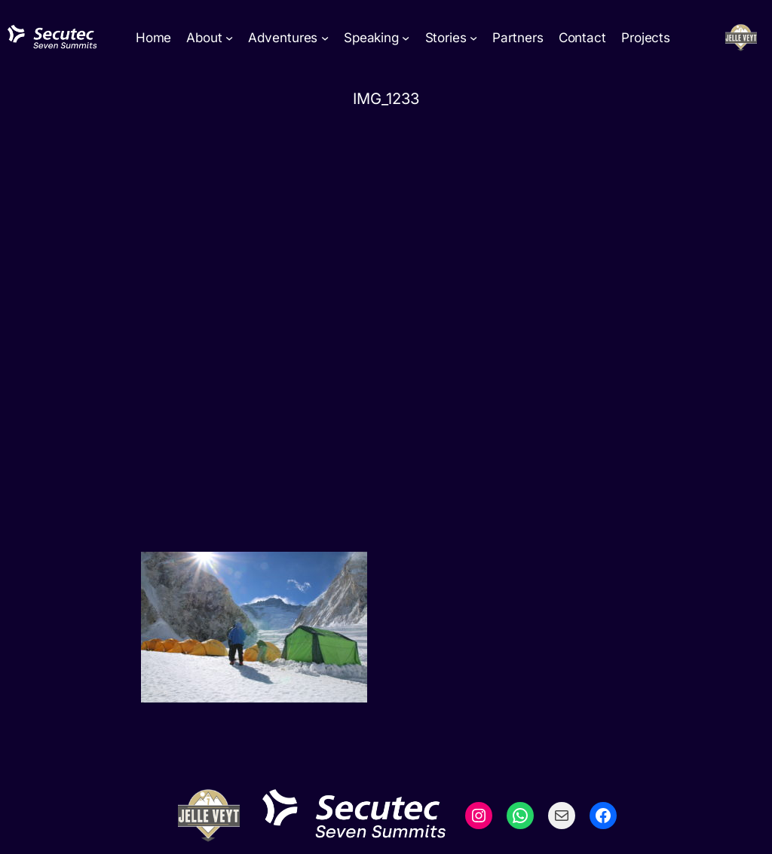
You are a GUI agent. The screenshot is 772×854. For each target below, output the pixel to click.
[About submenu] (229, 37)
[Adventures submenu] (325, 37)
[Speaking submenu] (405, 37)
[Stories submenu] (473, 37)
